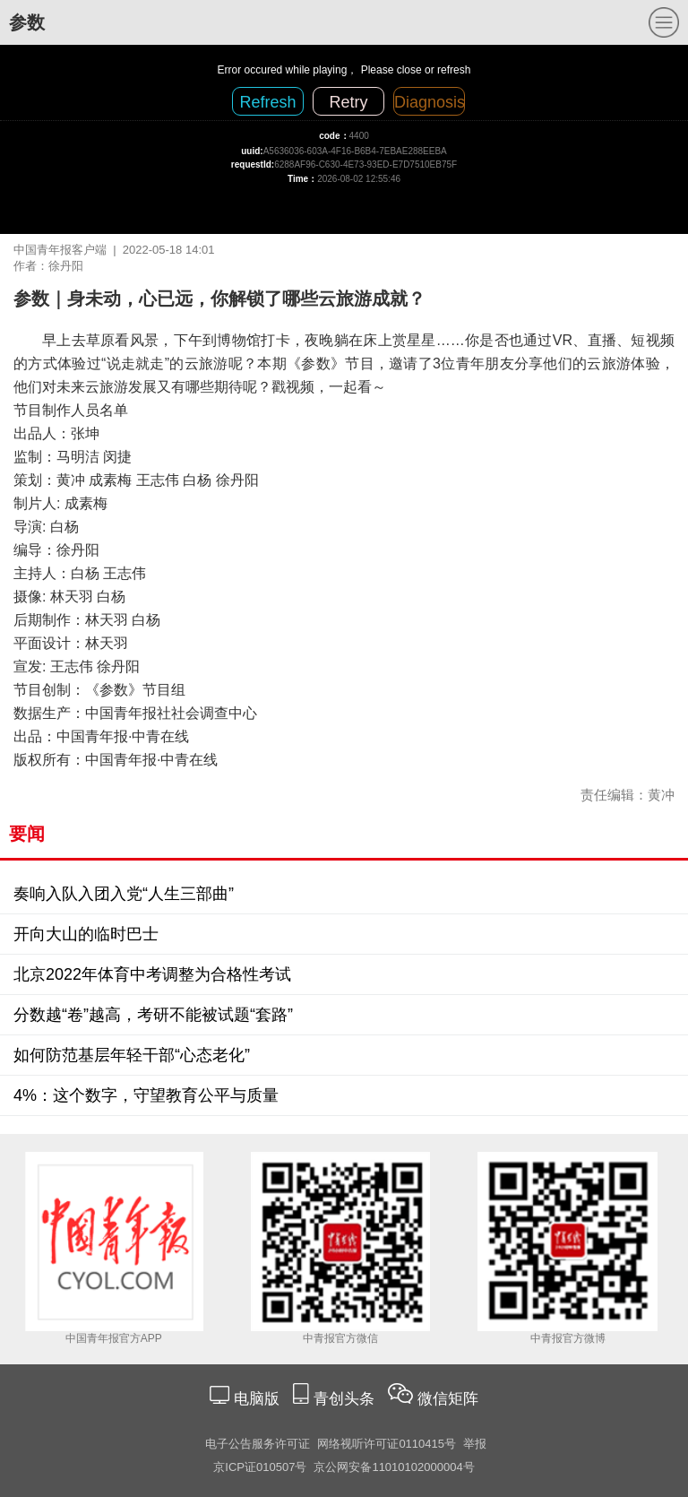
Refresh (267, 102)
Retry (348, 102)
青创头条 (346, 1398)
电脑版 (256, 1398)
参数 (27, 22)
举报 (474, 1443)
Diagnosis (429, 102)
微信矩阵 (447, 1398)
